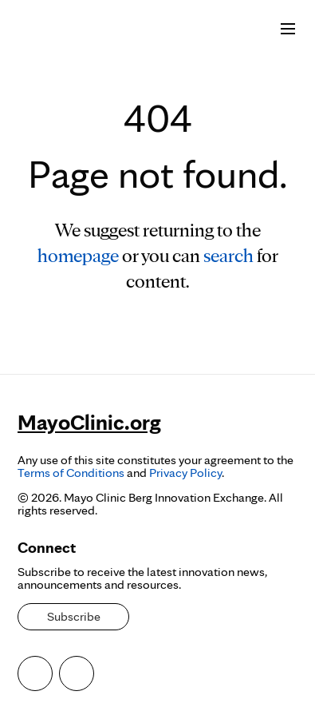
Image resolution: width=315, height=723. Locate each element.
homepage (78, 255)
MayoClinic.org (89, 421)
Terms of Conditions (71, 472)
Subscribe (73, 616)
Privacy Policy (185, 472)
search (228, 255)
